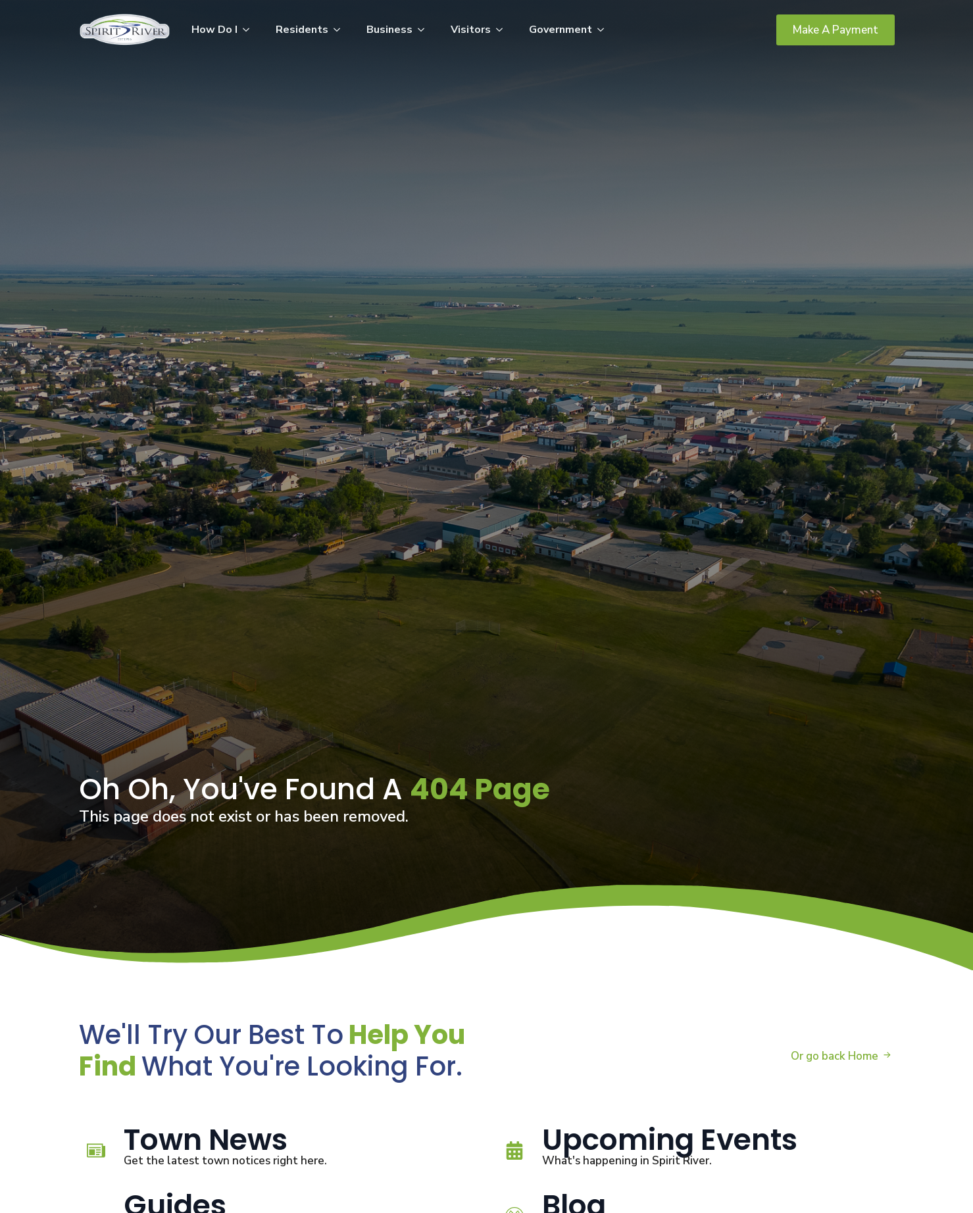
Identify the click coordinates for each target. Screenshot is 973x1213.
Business (389, 29)
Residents (302, 29)
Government (560, 29)
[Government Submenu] (604, 29)
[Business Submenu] (424, 29)
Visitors (471, 29)
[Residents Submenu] (340, 29)
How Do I (214, 29)
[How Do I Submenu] (249, 29)
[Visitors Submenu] (503, 29)
